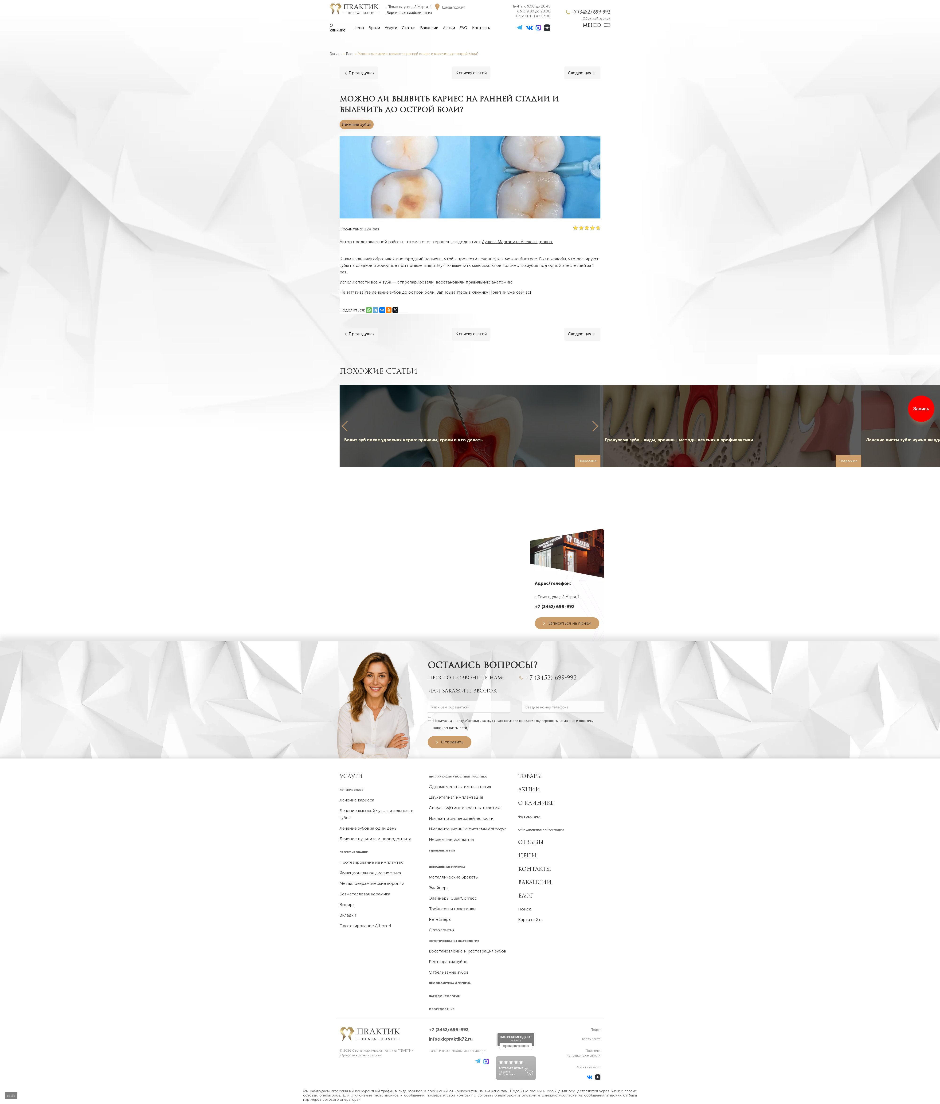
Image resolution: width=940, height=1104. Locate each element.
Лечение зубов (352, 790)
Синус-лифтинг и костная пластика (465, 807)
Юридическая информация (361, 1055)
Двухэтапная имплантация (456, 797)
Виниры (347, 904)
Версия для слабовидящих (409, 12)
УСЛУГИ (351, 776)
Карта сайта (530, 919)
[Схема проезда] (449, 6)
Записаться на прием (569, 623)
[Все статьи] (471, 72)
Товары (530, 776)
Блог (525, 896)
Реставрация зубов (448, 961)
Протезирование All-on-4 (365, 925)
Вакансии (429, 27)
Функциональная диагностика (370, 872)
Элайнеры (439, 887)
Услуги (391, 27)
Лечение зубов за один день (368, 828)
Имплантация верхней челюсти (461, 818)
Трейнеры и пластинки (452, 908)
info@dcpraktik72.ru (451, 1039)
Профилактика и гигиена (450, 983)
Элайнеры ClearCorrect (452, 898)
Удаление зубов (442, 850)
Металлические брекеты (453, 877)
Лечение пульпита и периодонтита (375, 838)
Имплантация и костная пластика (458, 776)
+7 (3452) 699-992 (591, 12)
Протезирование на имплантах (371, 862)
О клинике (337, 27)
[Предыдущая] (359, 72)
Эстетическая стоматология (454, 941)
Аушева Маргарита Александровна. (517, 241)
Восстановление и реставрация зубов (467, 951)
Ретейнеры (440, 919)
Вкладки (348, 915)
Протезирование (354, 852)
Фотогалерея (529, 816)
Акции (449, 27)
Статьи (408, 27)
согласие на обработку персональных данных (540, 721)
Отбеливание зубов (448, 972)
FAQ (463, 27)
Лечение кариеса (357, 800)
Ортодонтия (442, 930)
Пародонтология (444, 996)
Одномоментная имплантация (460, 786)
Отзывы (531, 842)
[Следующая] (582, 72)
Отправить (452, 742)
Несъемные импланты (451, 839)
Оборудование (441, 1009)
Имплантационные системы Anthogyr (467, 829)
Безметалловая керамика (365, 894)
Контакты (481, 27)
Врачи (374, 27)
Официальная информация (541, 829)
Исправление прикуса (447, 867)
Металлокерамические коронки (372, 883)
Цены (358, 27)
